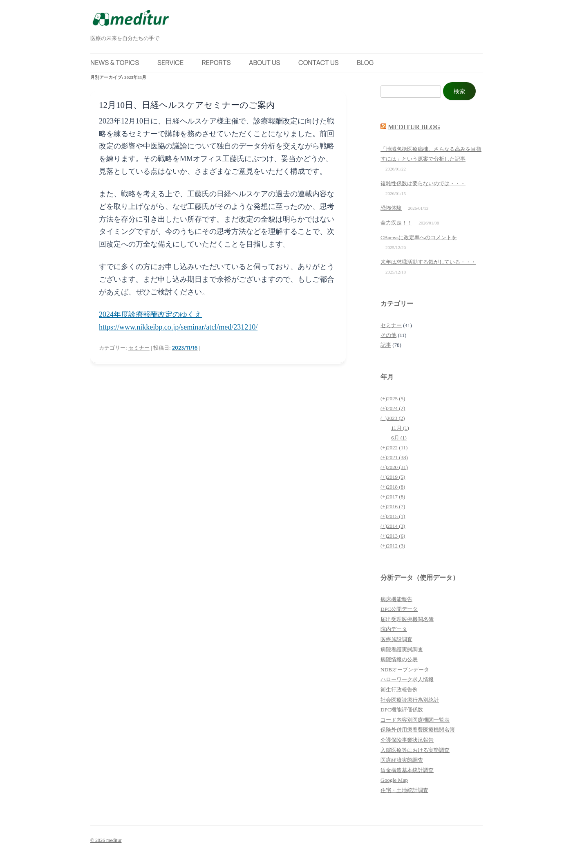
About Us (264, 62)
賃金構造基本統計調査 (407, 770)
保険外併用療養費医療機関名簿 (418, 730)
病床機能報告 (396, 599)
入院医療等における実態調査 (415, 750)
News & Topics (114, 62)
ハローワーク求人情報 (407, 679)
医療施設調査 (396, 639)
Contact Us (318, 62)
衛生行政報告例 (399, 690)
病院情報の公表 (399, 659)
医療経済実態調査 (402, 760)
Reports (216, 62)
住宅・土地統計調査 (404, 790)
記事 (386, 345)
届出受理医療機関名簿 (407, 619)
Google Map (394, 780)
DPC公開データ (399, 609)
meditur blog (414, 126)
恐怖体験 (391, 208)
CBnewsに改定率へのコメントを (419, 237)
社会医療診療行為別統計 (410, 700)
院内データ (394, 629)
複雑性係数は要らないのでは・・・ (423, 183)
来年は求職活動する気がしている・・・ (428, 262)
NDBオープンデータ (405, 669)
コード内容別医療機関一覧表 (415, 720)
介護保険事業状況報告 (407, 740)
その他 (388, 335)
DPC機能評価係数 (402, 710)
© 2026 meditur (105, 840)
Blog (365, 62)
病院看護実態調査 (402, 649)
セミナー (139, 348)
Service (170, 62)
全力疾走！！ (396, 223)
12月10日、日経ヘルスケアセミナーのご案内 (187, 105)
